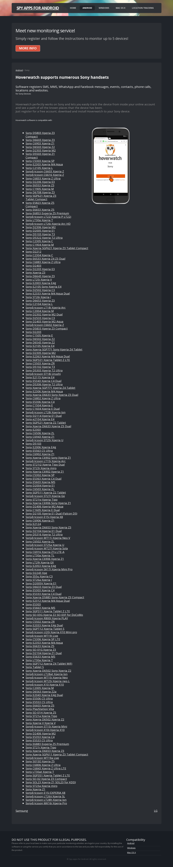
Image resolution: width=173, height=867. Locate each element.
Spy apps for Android (38, 8)
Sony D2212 (33, 251)
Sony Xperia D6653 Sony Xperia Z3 (48, 527)
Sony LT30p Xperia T (39, 220)
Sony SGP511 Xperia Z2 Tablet (46, 492)
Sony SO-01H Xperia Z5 (41, 712)
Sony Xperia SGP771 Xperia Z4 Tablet (50, 388)
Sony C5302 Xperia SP (40, 475)
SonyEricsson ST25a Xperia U (45, 545)
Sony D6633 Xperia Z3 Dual (44, 587)
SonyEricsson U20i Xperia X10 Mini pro (51, 632)
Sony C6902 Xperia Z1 (40, 454)
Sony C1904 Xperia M (40, 244)
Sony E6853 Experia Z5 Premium (47, 213)
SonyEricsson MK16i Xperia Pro (46, 803)
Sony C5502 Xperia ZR (40, 621)
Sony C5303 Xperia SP (40, 161)
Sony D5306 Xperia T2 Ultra (44, 384)
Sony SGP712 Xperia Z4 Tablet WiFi (49, 663)
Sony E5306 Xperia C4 (40, 402)
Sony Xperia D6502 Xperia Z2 (45, 719)
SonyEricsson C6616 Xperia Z (45, 175)
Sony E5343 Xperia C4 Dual (43, 381)
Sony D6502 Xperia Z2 (40, 339)
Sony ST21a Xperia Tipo (41, 716)
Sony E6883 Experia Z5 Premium (47, 744)
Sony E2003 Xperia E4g (41, 283)
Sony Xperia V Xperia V (41, 723)
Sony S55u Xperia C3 (39, 576)
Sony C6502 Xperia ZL (40, 541)
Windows (104, 8)
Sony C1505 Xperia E (39, 335)
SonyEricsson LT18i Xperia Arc (46, 307)
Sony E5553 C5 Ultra (39, 702)
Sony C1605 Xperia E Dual (43, 510)
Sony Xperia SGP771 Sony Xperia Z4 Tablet (54, 349)
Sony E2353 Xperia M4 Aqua (44, 642)
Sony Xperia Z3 (35, 272)
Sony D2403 (33, 265)
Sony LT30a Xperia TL (40, 555)
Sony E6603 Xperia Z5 (40, 705)
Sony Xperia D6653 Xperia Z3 (45, 751)
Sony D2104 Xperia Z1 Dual (44, 653)
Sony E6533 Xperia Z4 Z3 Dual (45, 258)
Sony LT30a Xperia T (39, 660)
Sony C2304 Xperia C (39, 255)
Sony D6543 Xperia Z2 (40, 342)
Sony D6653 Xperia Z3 (40, 300)
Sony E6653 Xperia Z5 (40, 209)
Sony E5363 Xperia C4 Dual (43, 478)
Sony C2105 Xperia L (39, 168)
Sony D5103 (33, 443)
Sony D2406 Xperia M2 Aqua (44, 506)
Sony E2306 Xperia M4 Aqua (44, 391)
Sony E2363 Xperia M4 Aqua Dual (48, 356)
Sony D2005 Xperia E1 (40, 230)
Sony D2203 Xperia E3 (40, 269)
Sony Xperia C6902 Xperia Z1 (45, 471)
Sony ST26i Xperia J (38, 297)
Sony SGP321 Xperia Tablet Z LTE (48, 360)
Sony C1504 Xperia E (39, 405)
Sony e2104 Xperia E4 (40, 419)
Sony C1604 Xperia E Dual (43, 409)
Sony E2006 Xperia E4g (41, 447)
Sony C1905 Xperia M (40, 189)
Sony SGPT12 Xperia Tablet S (45, 629)
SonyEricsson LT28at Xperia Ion (47, 674)
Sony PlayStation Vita (40, 709)
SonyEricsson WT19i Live (42, 636)
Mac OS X (120, 8)
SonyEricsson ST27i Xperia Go (45, 496)
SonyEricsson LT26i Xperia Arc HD (48, 224)
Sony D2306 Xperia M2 (41, 227)
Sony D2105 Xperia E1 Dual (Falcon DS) (51, 513)
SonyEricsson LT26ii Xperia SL (45, 796)
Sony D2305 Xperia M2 (41, 353)
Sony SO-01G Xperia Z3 (41, 649)
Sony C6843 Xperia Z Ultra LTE (46, 768)
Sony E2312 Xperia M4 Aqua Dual (48, 601)
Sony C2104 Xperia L (39, 304)
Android (87, 8)
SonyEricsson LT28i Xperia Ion (45, 412)
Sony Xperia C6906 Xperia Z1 (45, 559)
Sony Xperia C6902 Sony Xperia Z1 (48, 457)
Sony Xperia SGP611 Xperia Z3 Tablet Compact (57, 754)
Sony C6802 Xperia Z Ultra (43, 398)
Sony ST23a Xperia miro (41, 786)
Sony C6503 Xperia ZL (40, 489)
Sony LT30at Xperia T (40, 772)
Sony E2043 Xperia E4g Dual (44, 695)
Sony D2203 (33, 332)
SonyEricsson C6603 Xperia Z (45, 171)
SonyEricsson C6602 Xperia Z (45, 325)
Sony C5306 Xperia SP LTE (43, 639)
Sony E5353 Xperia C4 (40, 737)
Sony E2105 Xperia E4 (40, 346)
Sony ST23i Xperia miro (41, 468)
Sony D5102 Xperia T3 (40, 367)
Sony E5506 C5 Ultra (39, 698)
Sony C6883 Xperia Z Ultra (43, 262)
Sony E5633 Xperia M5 (40, 656)
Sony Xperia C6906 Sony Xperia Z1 (48, 503)
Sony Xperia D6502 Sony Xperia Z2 (48, 670)
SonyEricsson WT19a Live (42, 758)
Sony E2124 (33, 524)
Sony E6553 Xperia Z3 (40, 185)
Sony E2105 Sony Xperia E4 (43, 286)
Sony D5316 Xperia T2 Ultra (44, 534)
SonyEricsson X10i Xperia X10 (45, 730)
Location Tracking (143, 8)
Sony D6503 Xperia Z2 (40, 147)
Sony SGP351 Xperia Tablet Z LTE (48, 775)
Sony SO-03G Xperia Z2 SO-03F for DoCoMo (54, 615)
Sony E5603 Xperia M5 (40, 482)
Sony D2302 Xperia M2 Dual (44, 314)
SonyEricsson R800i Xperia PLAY (47, 618)
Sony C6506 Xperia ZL (40, 433)
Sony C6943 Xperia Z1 (40, 437)
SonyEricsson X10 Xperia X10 (45, 684)
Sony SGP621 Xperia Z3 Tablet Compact (41, 197)
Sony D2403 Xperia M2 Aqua (44, 321)
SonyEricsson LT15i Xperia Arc (46, 461)
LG (155, 811)
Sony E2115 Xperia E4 (40, 377)
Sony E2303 (33, 429)
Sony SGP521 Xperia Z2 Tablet (46, 422)
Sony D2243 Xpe (36, 573)
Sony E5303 (33, 604)
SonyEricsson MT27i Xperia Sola (47, 548)
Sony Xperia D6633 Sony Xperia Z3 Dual (52, 395)
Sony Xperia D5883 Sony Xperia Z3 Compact (55, 597)
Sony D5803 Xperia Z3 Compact (40, 134)
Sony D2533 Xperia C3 (40, 318)
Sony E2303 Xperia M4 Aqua (44, 164)
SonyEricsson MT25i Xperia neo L (48, 681)
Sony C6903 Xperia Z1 (40, 143)
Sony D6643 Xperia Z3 (40, 276)
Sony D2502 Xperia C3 (40, 290)
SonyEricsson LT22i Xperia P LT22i (48, 217)
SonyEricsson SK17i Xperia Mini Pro (49, 569)
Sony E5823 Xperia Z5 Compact (40, 204)
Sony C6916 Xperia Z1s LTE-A (45, 552)
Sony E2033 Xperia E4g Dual (44, 625)
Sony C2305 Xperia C (39, 241)
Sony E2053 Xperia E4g (41, 566)
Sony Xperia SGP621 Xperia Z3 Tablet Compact (57, 248)
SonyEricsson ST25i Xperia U (44, 440)
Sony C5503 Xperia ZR (40, 363)
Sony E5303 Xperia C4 (40, 590)
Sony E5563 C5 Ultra (39, 450)
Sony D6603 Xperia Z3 (40, 140)
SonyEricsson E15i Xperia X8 (44, 517)
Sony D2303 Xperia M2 (41, 150)
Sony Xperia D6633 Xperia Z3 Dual (48, 426)
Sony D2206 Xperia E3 (40, 182)
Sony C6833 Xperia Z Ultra (43, 178)
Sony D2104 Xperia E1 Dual (44, 531)
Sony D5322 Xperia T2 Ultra (44, 237)
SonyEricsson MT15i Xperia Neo (47, 677)
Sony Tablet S (35, 667)
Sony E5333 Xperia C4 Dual (43, 594)
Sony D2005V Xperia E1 (41, 583)
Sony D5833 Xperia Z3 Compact (47, 328)
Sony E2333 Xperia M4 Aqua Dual (48, 293)
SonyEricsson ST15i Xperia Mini (46, 726)
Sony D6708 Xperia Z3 (40, 192)
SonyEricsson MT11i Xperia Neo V (48, 538)
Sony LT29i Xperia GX (40, 562)
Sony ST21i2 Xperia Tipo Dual (45, 464)
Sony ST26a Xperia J (39, 580)
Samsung (22, 811)
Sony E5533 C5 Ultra (39, 740)
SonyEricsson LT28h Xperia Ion (46, 800)
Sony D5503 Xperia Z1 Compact (40, 155)
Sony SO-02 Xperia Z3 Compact (46, 779)
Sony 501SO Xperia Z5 (40, 761)
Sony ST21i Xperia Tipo (41, 747)
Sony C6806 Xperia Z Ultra (43, 765)
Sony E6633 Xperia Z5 (40, 646)
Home (73, 8)
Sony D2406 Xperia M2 (41, 733)
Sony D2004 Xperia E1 (40, 485)
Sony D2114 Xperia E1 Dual (44, 416)
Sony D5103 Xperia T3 (40, 234)
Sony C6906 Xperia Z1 (40, 520)
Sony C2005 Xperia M (40, 688)
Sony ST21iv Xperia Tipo (42, 499)
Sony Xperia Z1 (35, 789)
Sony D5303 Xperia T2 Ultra (44, 370)
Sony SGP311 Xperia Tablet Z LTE (48, 611)
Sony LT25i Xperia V (39, 279)
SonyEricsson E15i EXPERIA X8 (45, 793)
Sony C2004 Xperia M (40, 311)
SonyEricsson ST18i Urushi (43, 374)
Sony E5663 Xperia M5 (40, 608)
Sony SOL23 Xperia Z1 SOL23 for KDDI (51, 782)
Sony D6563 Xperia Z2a (41, 691)
